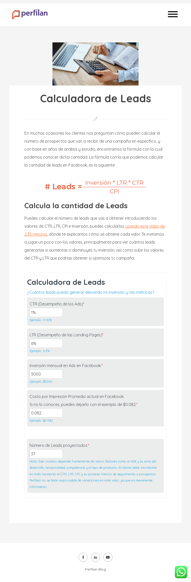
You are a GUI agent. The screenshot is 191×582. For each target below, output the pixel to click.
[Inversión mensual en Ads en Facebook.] (46, 374)
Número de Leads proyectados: (59, 445)
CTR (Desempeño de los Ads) (57, 303)
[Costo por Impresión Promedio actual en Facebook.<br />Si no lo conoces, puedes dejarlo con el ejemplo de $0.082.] (46, 412)
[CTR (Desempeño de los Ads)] (46, 312)
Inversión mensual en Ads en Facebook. (66, 365)
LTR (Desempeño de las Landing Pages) (66, 334)
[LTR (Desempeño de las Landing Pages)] (46, 343)
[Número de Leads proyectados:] (46, 453)
